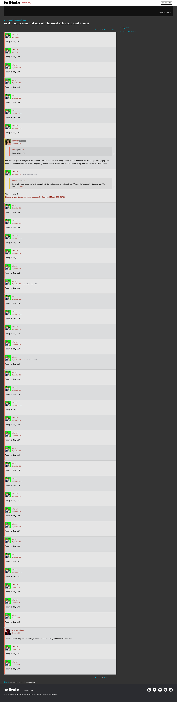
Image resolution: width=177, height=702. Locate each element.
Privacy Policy (53, 694)
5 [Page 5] (104, 29)
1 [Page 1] (97, 29)
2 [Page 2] (98, 29)
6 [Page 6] (105, 29)
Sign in (7, 682)
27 (113, 29)
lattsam (15, 35)
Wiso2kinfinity (18, 630)
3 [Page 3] (100, 29)
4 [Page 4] (102, 29)
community (26, 3)
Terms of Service (42, 694)
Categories (165, 13)
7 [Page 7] (107, 29)
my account (166, 3)
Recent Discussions (128, 31)
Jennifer (15, 141)
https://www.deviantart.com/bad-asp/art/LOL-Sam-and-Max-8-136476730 (35, 197)
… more (20, 186)
